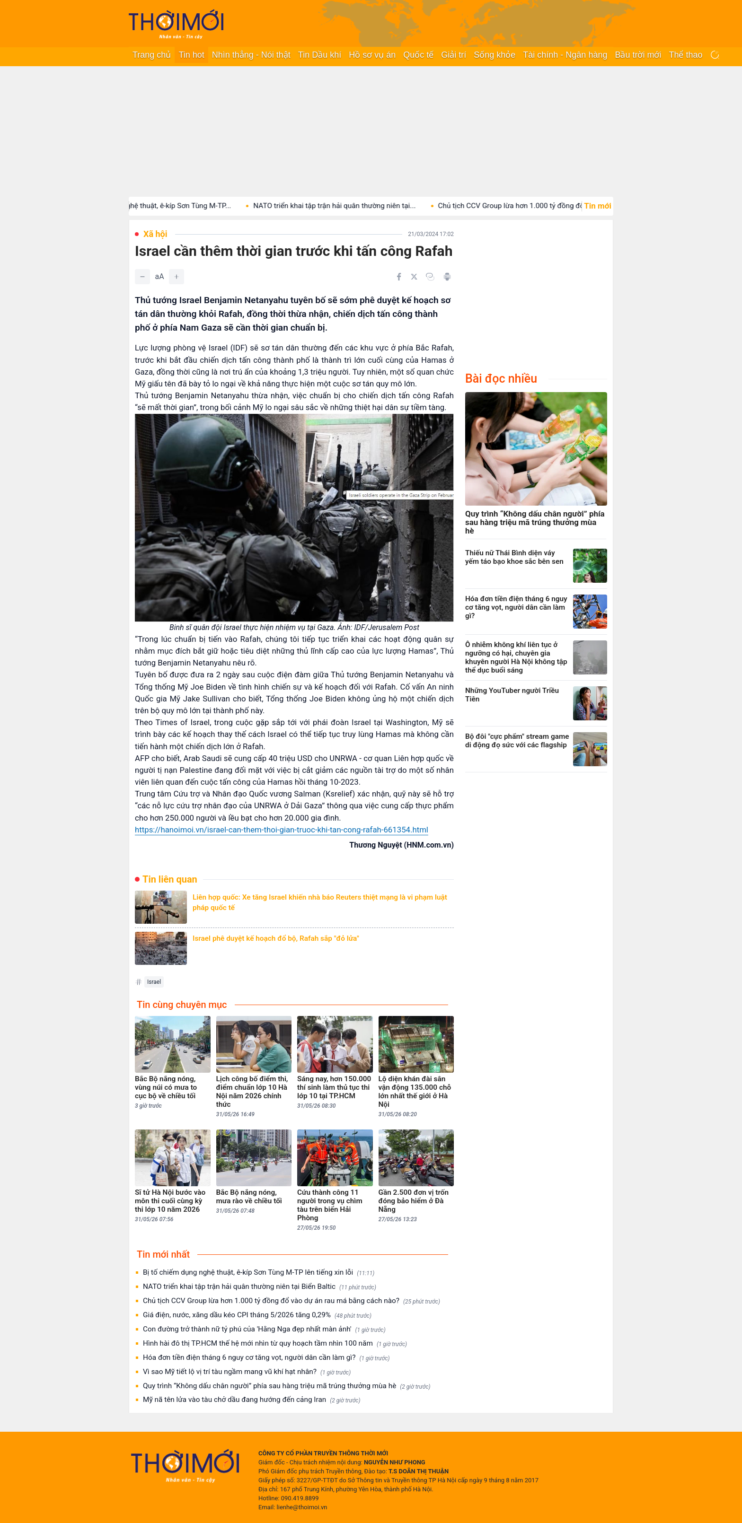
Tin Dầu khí (319, 55)
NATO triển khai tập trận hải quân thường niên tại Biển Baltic (259, 1286)
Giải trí (453, 55)
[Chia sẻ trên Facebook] (399, 276)
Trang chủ (151, 55)
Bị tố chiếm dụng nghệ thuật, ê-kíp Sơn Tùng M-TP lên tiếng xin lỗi (258, 1272)
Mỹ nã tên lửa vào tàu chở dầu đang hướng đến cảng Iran (251, 1399)
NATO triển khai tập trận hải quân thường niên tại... (348, 205)
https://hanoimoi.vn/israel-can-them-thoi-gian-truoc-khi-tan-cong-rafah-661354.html (281, 829)
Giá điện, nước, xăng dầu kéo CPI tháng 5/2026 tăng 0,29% (257, 1315)
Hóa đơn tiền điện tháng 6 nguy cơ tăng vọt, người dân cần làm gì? (266, 1357)
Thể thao (685, 55)
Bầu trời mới (638, 55)
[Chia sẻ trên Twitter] (414, 276)
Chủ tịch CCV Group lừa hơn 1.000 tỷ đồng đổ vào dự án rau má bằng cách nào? (291, 1300)
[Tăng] (176, 276)
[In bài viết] (447, 276)
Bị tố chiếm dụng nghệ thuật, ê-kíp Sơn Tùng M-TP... (162, 205)
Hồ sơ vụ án (372, 55)
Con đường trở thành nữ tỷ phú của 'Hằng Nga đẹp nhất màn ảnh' (264, 1329)
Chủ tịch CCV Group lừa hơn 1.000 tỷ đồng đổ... (528, 205)
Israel (154, 982)
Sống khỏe (494, 55)
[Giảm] (142, 276)
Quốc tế (418, 55)
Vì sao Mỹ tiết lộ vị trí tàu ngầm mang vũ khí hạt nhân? (247, 1371)
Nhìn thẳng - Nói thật (251, 55)
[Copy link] (430, 276)
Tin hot (191, 55)
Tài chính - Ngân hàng (565, 55)
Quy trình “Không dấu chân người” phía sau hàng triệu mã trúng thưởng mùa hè (287, 1386)
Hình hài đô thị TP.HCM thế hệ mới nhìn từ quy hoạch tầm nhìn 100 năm (275, 1343)
